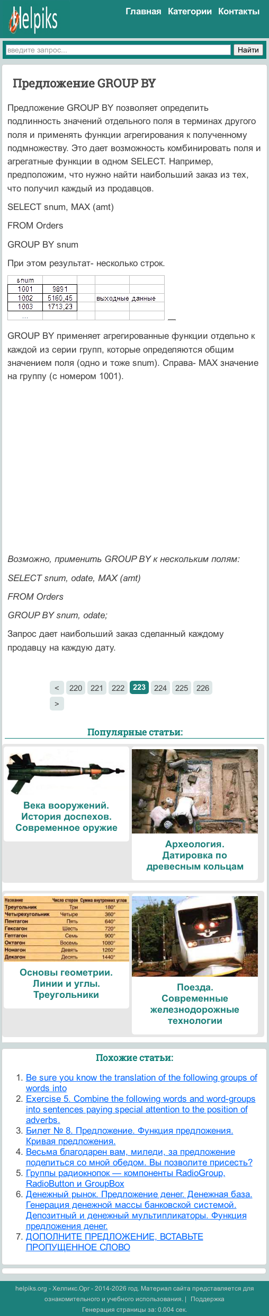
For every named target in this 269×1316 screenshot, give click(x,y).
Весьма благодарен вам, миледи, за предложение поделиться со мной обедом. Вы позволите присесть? (139, 1157)
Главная (143, 11)
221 (97, 687)
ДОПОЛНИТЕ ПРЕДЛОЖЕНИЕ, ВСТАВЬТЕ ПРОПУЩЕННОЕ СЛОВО (114, 1242)
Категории (190, 11)
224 (160, 687)
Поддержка (208, 1299)
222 (118, 687)
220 (75, 687)
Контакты (239, 11)
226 (202, 687)
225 (181, 687)
